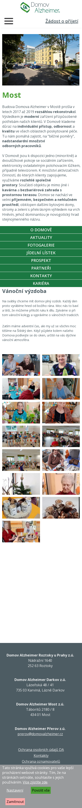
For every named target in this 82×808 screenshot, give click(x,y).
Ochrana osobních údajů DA (41, 749)
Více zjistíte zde (35, 782)
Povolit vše (41, 790)
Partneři (41, 268)
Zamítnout (15, 801)
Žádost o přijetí (61, 21)
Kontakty (41, 275)
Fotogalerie (41, 245)
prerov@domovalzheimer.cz (40, 733)
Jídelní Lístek (41, 252)
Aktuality (41, 237)
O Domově (41, 229)
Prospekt (41, 260)
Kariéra (41, 283)
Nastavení (15, 790)
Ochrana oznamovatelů (41, 761)
